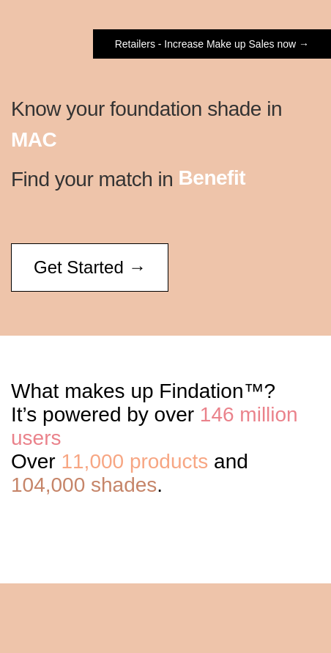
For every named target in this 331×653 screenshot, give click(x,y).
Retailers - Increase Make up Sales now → (212, 44)
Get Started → (90, 267)
